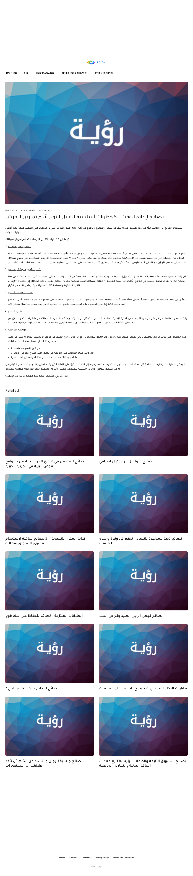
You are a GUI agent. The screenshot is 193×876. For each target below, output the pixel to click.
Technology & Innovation (74, 73)
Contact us (87, 858)
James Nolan (11, 211)
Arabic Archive (28, 211)
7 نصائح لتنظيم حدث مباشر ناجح (32, 691)
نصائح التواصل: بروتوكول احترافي (126, 463)
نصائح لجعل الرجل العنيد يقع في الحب (131, 618)
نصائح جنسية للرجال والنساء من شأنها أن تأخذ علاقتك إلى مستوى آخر (43, 765)
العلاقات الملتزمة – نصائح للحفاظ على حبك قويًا (44, 618)
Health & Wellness (45, 73)
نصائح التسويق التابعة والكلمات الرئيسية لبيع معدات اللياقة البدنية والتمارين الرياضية (142, 765)
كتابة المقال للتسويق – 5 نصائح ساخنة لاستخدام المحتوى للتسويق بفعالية (45, 543)
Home (25, 73)
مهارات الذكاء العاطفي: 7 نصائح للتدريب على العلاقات (143, 691)
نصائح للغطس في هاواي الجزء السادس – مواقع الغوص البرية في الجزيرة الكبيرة (45, 465)
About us (73, 858)
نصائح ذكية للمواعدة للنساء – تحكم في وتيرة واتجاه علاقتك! (140, 543)
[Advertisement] (96, 27)
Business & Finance (104, 73)
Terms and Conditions (123, 858)
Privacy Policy (102, 858)
